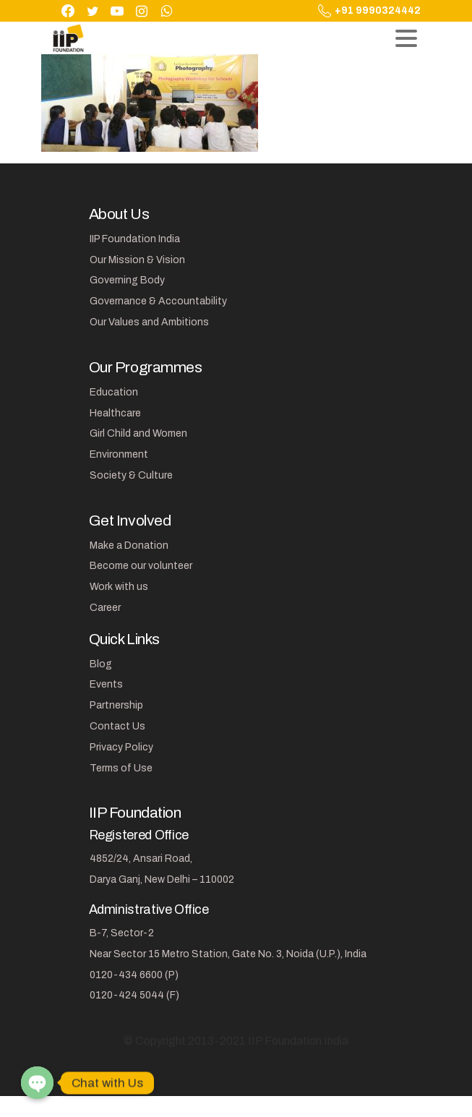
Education (114, 392)
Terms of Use (121, 768)
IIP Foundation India (135, 239)
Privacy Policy (121, 747)
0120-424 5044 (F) (134, 995)
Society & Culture (131, 475)
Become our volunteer (141, 565)
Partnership (116, 705)
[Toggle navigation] (406, 38)
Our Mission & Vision (137, 259)
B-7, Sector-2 (122, 933)
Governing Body (127, 280)
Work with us (119, 586)
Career (105, 607)
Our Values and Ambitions (149, 322)
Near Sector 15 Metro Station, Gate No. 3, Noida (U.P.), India (228, 954)
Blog (101, 664)
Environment (119, 454)
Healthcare (115, 413)
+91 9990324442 (369, 10)
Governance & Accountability (158, 301)
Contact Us (117, 726)
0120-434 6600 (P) (134, 975)
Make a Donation (129, 545)
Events (106, 684)
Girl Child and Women (138, 433)
